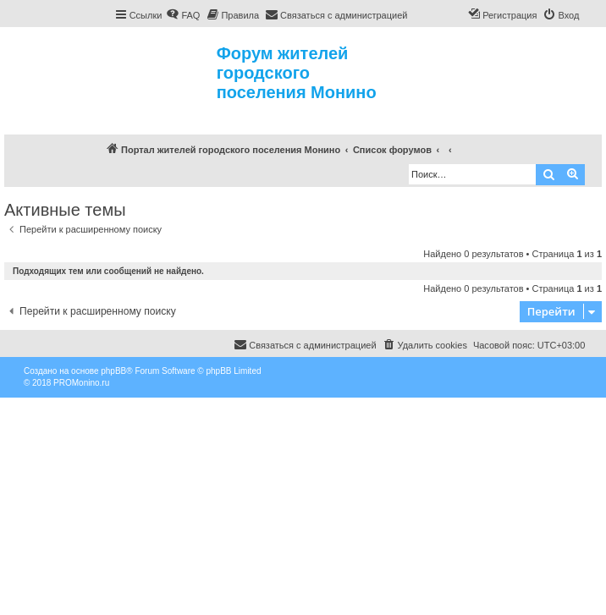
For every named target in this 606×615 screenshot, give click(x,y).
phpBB (113, 371)
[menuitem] (183, 15)
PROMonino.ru (81, 382)
